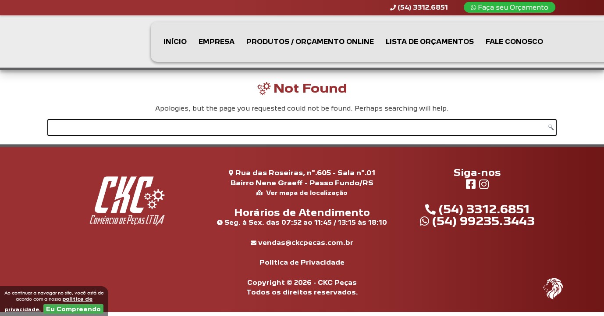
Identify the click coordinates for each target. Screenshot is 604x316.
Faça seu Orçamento (513, 7)
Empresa (216, 41)
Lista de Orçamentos (430, 41)
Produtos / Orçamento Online (310, 41)
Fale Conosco (514, 41)
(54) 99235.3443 (477, 221)
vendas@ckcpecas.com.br (302, 242)
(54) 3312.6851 (477, 209)
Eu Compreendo (73, 308)
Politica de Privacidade (302, 262)
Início (175, 41)
